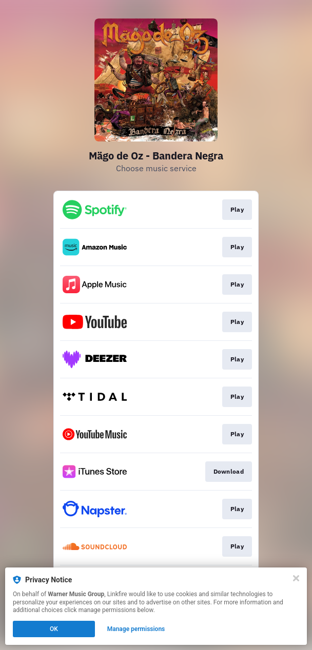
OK (54, 629)
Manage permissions (136, 629)
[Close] (296, 578)
